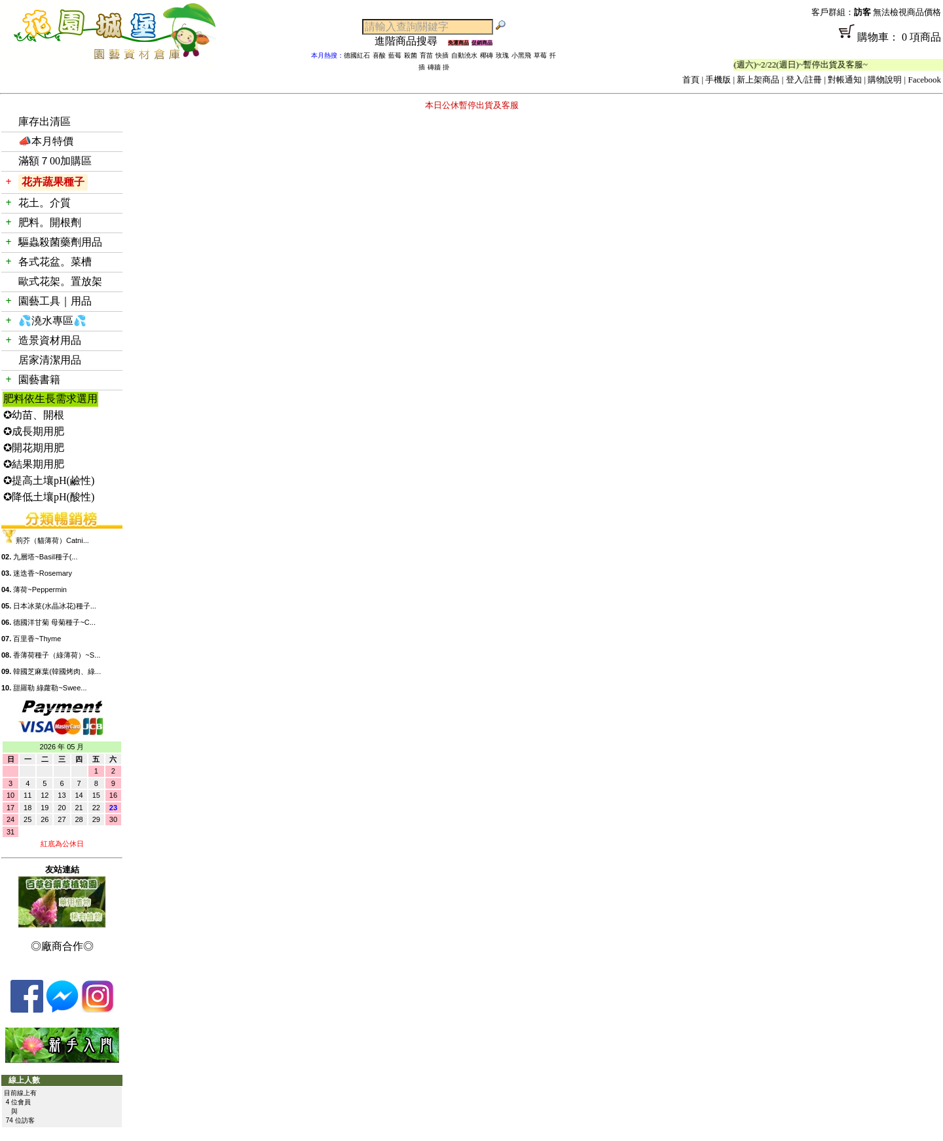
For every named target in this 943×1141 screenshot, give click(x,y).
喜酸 (379, 55)
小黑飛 (521, 55)
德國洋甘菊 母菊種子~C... (54, 622)
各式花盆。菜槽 (55, 261)
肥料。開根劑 (49, 222)
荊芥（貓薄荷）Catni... (52, 540)
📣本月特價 (45, 141)
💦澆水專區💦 (52, 320)
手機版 (718, 79)
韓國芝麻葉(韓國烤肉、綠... (57, 671)
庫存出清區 (44, 121)
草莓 (540, 55)
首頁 (690, 79)
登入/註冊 (804, 79)
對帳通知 (845, 79)
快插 (442, 55)
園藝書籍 (39, 379)
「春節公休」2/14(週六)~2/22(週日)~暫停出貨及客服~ (776, 64)
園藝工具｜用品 (55, 301)
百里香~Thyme (37, 639)
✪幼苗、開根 (33, 415)
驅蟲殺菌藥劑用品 (60, 242)
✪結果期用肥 (33, 464)
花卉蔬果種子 (53, 181)
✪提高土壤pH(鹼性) (48, 480)
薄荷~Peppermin (40, 589)
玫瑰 (502, 55)
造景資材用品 (49, 340)
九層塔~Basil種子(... (45, 557)
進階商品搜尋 (411, 41)
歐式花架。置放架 (60, 281)
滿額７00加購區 (55, 160)
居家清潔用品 (49, 359)
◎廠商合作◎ (62, 946)
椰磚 (486, 55)
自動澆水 (464, 55)
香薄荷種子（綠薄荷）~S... (56, 655)
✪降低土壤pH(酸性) (48, 496)
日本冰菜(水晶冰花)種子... (54, 606)
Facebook (924, 79)
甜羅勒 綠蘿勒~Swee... (49, 688)
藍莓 (394, 55)
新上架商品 (758, 79)
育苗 (426, 55)
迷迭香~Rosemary (42, 573)
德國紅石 (357, 55)
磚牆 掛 (438, 67)
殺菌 (410, 55)
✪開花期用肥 (33, 447)
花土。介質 (44, 202)
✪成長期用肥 (33, 431)
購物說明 (885, 79)
